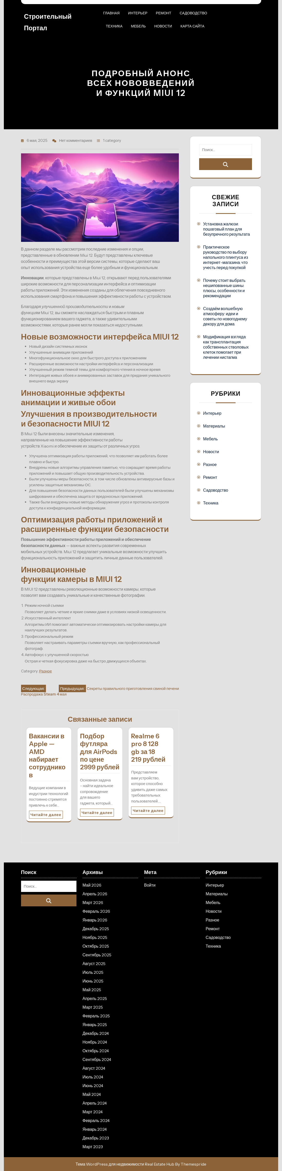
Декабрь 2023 (96, 1137)
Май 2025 (92, 989)
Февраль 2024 (96, 1120)
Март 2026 (93, 902)
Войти (150, 885)
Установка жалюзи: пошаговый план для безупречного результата (226, 229)
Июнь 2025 (93, 981)
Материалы (214, 426)
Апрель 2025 (95, 998)
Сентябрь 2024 (97, 1059)
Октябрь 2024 (96, 1050)
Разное (45, 671)
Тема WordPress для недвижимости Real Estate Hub (125, 1164)
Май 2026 (92, 885)
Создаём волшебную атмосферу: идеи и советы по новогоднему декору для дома (225, 316)
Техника (114, 26)
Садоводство (193, 13)
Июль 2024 (93, 1076)
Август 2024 (94, 1068)
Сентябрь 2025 (97, 954)
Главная (111, 13)
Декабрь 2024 (96, 1033)
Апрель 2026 (95, 893)
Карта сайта (192, 26)
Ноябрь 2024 (95, 1042)
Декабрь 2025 (96, 928)
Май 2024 (92, 1094)
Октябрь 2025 (96, 946)
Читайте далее (46, 814)
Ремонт (163, 13)
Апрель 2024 (95, 1103)
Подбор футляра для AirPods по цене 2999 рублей (100, 751)
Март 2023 (93, 1146)
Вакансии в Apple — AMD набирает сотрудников (47, 755)
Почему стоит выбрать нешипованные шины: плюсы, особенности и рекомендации (224, 288)
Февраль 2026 (96, 911)
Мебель (138, 26)
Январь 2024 (95, 1129)
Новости (163, 26)
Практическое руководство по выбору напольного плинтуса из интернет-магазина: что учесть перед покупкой (225, 257)
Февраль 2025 (96, 1015)
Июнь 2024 (93, 1085)
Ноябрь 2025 (95, 937)
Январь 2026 (95, 919)
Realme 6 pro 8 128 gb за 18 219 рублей (148, 747)
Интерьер (137, 13)
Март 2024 (93, 1111)
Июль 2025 (93, 972)
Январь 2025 (95, 1024)
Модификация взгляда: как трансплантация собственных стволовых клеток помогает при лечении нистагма (225, 347)
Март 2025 (93, 1007)
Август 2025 (94, 963)
